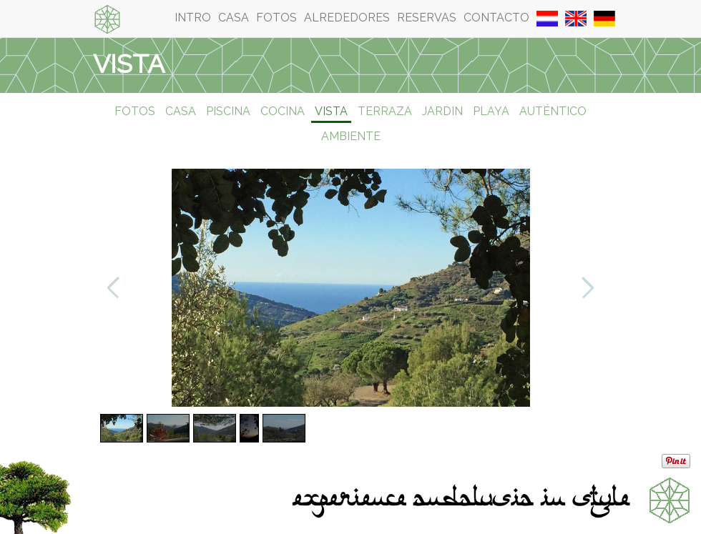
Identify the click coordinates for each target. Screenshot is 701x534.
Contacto (496, 17)
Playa (491, 111)
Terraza (385, 111)
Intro (193, 17)
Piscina (228, 111)
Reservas (426, 17)
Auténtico (553, 111)
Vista (331, 111)
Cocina (282, 111)
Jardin (442, 111)
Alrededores (347, 17)
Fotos (276, 17)
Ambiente (351, 136)
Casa (233, 17)
